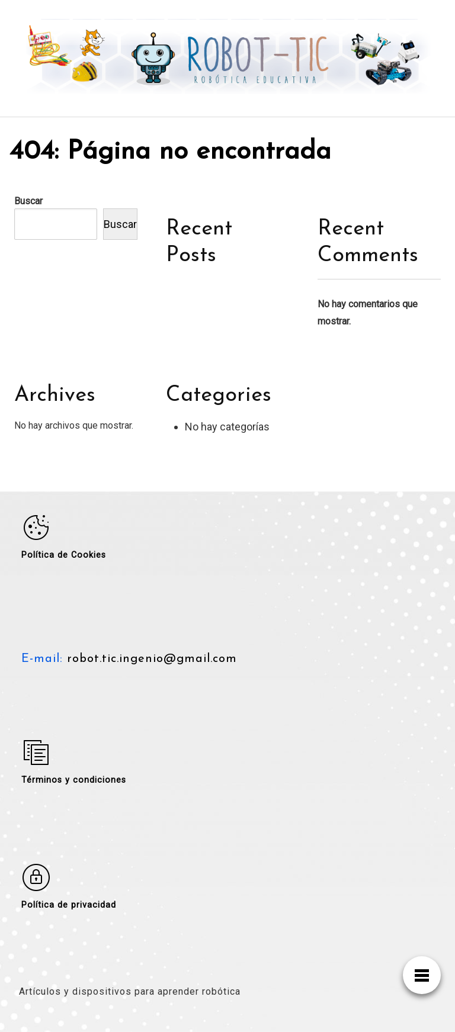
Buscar (28, 201)
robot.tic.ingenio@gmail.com (150, 659)
